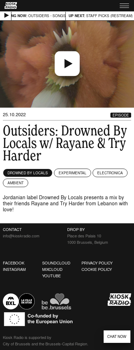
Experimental (72, 172)
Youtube (51, 276)
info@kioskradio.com (21, 236)
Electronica (110, 172)
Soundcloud (56, 263)
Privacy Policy (97, 263)
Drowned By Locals (28, 172)
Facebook (13, 263)
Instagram (14, 269)
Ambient (16, 182)
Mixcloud (52, 269)
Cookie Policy (96, 269)
